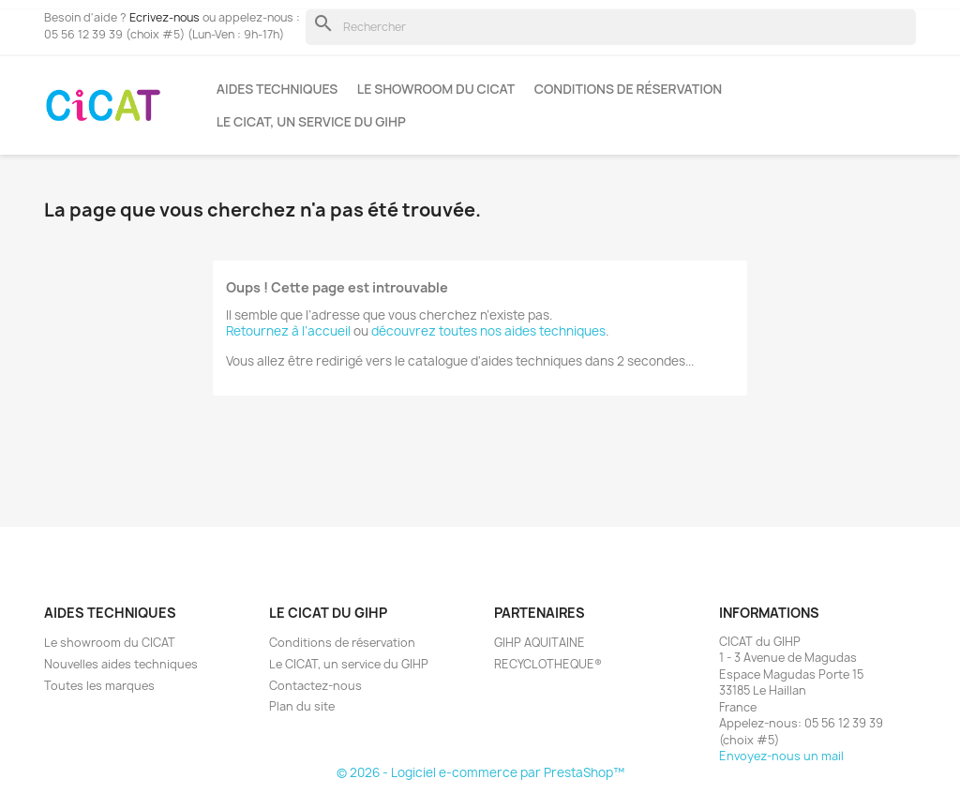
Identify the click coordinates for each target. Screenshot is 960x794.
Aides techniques (277, 88)
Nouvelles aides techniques (121, 664)
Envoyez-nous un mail (781, 756)
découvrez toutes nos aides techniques (488, 330)
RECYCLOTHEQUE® (548, 664)
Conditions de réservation (628, 88)
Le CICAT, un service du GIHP (311, 121)
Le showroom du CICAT (436, 88)
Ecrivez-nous (164, 17)
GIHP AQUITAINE (539, 643)
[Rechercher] (611, 27)
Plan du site (302, 706)
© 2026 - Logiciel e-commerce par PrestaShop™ (480, 772)
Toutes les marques (99, 686)
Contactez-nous (315, 686)
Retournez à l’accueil (288, 330)
